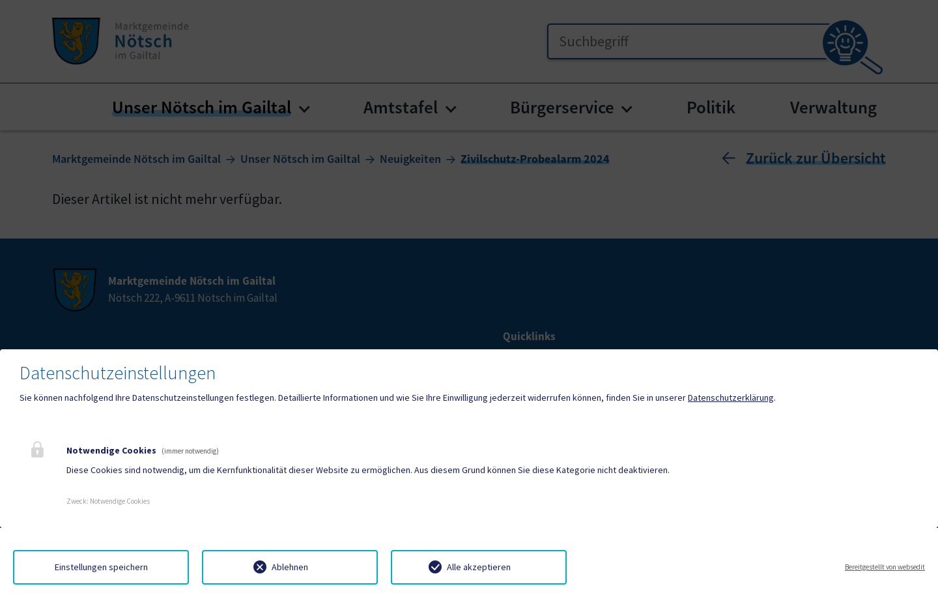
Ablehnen (290, 567)
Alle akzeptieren (479, 567)
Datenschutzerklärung (731, 397)
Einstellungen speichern (101, 567)
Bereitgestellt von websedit (885, 566)
